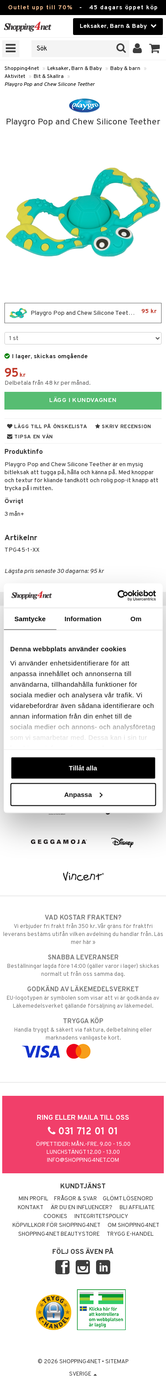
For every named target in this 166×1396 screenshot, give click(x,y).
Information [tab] (83, 619)
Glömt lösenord (128, 1199)
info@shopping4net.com (83, 1160)
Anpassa (83, 794)
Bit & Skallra (49, 76)
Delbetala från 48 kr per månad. (47, 383)
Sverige (83, 1374)
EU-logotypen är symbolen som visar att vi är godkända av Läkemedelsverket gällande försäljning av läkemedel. (83, 997)
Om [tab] (136, 619)
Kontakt (30, 1207)
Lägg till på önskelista (47, 426)
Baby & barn (125, 68)
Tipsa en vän (30, 437)
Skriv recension (123, 426)
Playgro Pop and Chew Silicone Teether (49, 84)
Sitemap (116, 1361)
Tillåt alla (83, 768)
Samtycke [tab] (30, 619)
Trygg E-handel (130, 1234)
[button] (155, 48)
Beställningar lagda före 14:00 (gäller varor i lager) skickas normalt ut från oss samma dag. (83, 965)
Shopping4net (21, 68)
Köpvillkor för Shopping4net (56, 1225)
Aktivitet (14, 76)
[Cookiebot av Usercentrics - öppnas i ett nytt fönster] (118, 595)
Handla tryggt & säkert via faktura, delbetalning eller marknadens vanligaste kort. (83, 1036)
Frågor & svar (75, 1199)
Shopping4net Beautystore (59, 1234)
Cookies (55, 1216)
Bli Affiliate (137, 1207)
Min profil (33, 1199)
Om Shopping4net (133, 1225)
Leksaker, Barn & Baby (74, 68)
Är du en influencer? (81, 1207)
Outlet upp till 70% (40, 8)
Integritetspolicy (101, 1216)
